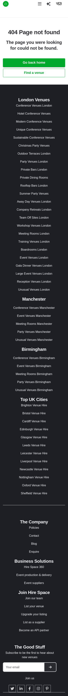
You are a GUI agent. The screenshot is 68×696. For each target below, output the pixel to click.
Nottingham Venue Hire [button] (34, 477)
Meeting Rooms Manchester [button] (34, 323)
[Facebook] (29, 688)
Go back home (34, 62)
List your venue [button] (34, 606)
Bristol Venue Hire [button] (34, 413)
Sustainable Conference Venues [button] (34, 137)
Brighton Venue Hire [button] (34, 405)
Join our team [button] (34, 598)
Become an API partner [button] (34, 630)
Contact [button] (34, 535)
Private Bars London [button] (34, 169)
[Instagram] (38, 688)
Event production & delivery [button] (34, 575)
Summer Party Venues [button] (33, 193)
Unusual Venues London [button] (34, 289)
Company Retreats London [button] (34, 209)
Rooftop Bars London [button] (34, 185)
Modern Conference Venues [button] (34, 121)
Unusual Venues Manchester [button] (34, 339)
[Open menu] (39, 3)
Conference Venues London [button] (34, 105)
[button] (48, 5)
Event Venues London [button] (34, 257)
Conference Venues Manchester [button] (34, 307)
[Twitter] (12, 688)
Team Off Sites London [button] (34, 217)
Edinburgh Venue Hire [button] (34, 429)
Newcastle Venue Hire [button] (34, 469)
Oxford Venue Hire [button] (34, 485)
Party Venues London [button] (34, 161)
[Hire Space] (15, 4)
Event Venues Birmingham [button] (34, 366)
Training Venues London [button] (34, 241)
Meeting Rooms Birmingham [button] (34, 374)
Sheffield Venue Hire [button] (34, 493)
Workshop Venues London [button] (34, 225)
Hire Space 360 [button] (34, 567)
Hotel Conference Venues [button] (33, 113)
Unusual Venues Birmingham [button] (34, 390)
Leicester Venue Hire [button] (34, 453)
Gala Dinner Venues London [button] (34, 265)
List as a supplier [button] (34, 622)
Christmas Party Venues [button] (34, 145)
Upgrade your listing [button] (34, 614)
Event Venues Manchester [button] (34, 315)
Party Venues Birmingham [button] (34, 382)
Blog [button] (34, 543)
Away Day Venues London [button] (34, 201)
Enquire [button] (34, 551)
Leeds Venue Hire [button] (34, 445)
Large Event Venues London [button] (34, 273)
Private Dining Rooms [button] (34, 177)
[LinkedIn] (21, 688)
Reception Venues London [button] (34, 281)
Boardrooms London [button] (34, 249)
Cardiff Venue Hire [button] (34, 421)
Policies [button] (34, 527)
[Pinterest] (47, 688)
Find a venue (34, 73)
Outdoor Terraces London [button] (34, 153)
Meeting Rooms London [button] (34, 233)
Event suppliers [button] (34, 583)
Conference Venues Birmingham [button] (34, 358)
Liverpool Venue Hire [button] (34, 461)
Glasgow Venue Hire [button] (34, 437)
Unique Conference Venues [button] (34, 129)
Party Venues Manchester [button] (34, 331)
